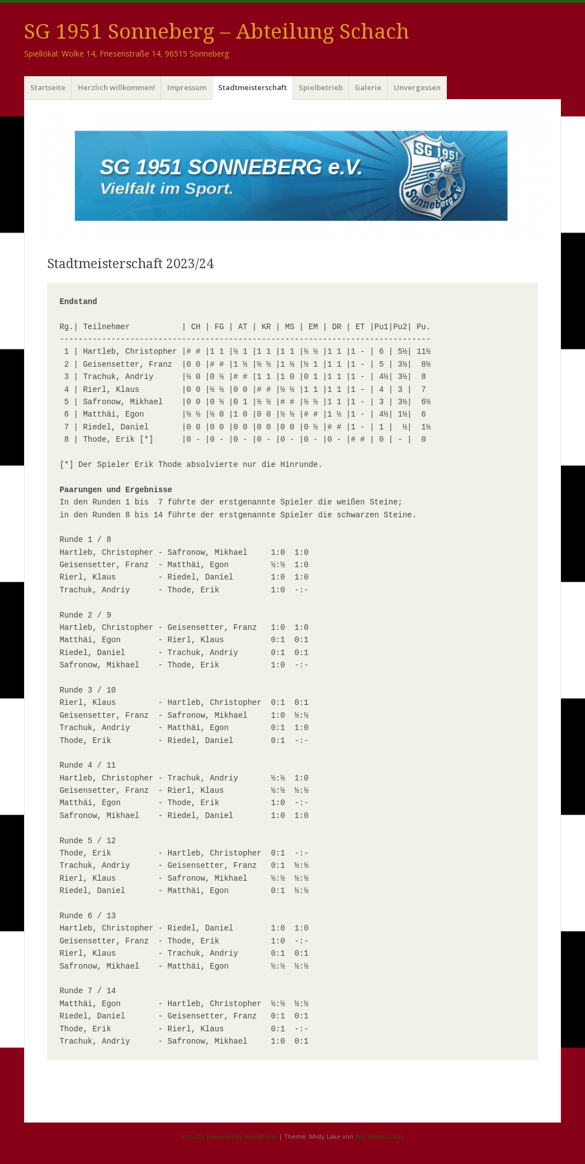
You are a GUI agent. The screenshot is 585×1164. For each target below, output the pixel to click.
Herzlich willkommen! (116, 87)
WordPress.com (379, 1136)
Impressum (186, 87)
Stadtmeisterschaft (252, 87)
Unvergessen (417, 87)
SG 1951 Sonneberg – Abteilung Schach (216, 32)
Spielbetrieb (321, 87)
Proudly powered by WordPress (229, 1136)
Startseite (47, 87)
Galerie (368, 87)
